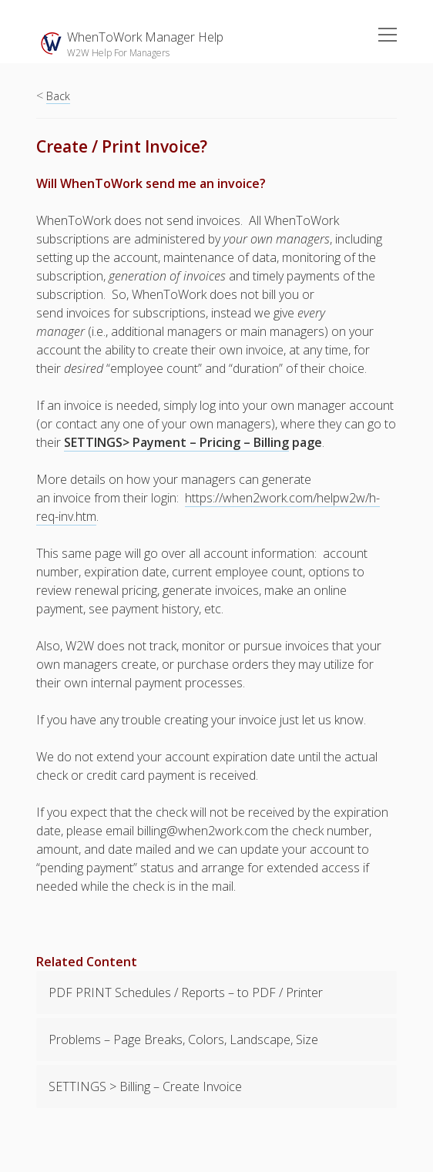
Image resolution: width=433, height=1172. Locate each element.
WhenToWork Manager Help (145, 37)
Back (58, 96)
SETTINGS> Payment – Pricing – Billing (176, 442)
